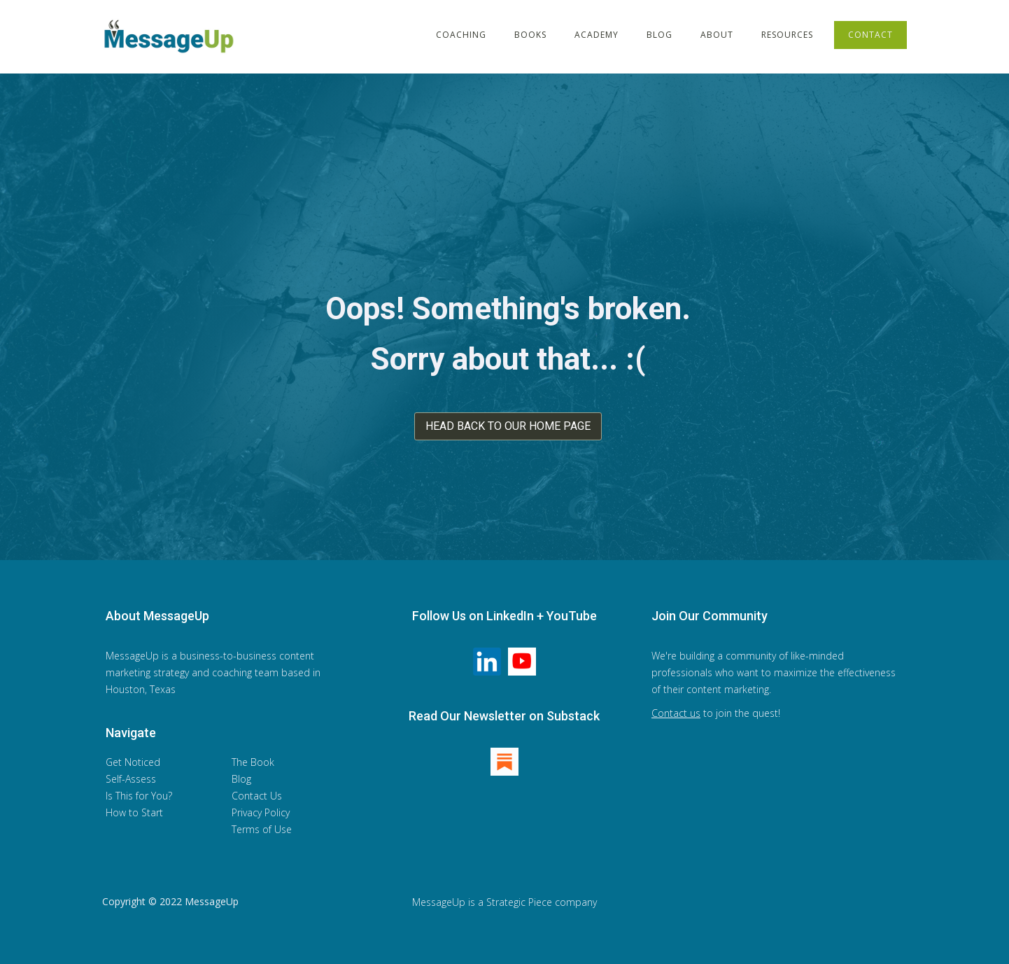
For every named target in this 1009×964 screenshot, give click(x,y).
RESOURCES (787, 35)
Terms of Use (262, 829)
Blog (241, 778)
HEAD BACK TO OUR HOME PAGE (508, 426)
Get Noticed (133, 762)
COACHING (461, 35)
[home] (172, 36)
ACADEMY (596, 35)
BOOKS (530, 35)
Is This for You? (139, 795)
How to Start (134, 812)
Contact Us (257, 795)
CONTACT (870, 35)
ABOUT (716, 35)
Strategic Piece (519, 902)
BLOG (659, 35)
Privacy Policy (261, 812)
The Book (253, 762)
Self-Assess (131, 778)
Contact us (675, 713)
